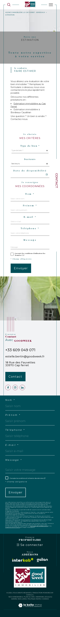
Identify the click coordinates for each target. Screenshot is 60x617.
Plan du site (29, 597)
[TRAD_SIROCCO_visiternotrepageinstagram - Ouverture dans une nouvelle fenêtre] (15, 387)
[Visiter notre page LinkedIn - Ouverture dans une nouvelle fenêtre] (22, 387)
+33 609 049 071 (20, 350)
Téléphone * (30, 229)
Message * (13, 460)
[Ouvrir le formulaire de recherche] (9, 4)
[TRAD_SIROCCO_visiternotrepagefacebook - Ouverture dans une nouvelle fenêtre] (8, 387)
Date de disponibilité (30, 171)
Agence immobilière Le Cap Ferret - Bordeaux (25, 12)
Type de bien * (30, 146)
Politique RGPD (34, 599)
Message (30, 240)
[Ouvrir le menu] (51, 4)
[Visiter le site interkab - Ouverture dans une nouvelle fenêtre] (22, 560)
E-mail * (30, 217)
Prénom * (30, 206)
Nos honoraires (15, 597)
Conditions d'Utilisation (12, 527)
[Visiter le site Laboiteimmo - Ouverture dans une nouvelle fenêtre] (30, 608)
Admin (14, 599)
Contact (56, 180)
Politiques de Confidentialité (39, 526)
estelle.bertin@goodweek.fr (25, 356)
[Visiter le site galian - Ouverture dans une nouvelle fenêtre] (42, 560)
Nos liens (22, 599)
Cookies (45, 599)
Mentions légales (43, 597)
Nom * (29, 194)
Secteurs (30, 159)
